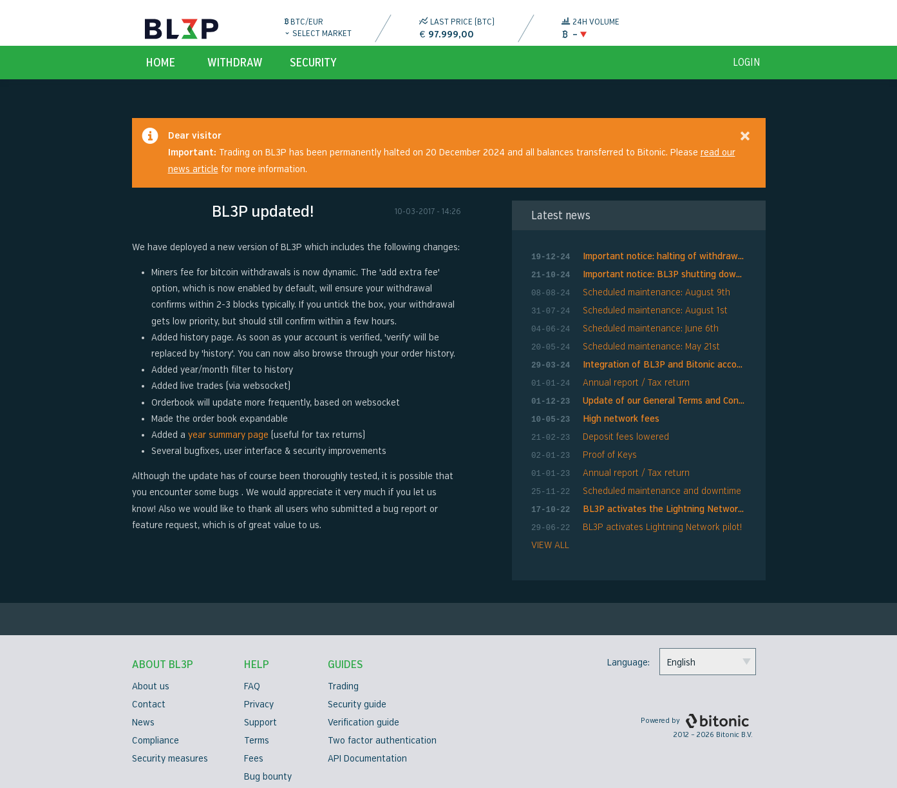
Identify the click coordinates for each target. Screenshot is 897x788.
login (746, 74)
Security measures (170, 750)
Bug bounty (268, 768)
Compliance (155, 732)
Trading (343, 678)
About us (150, 678)
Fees (253, 750)
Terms (256, 732)
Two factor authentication (382, 732)
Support (260, 714)
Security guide (357, 696)
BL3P (181, 29)
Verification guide (363, 714)
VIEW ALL (550, 536)
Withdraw (235, 75)
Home (160, 75)
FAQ (252, 678)
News (143, 714)
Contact (148, 696)
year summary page (228, 447)
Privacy (259, 696)
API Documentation (367, 750)
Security (313, 75)
